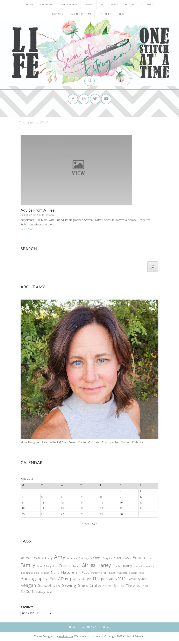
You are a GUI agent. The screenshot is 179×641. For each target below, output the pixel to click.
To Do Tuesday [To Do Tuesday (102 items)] (33, 592)
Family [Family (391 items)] (28, 566)
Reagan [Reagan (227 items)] (28, 586)
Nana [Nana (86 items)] (55, 573)
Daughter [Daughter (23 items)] (107, 558)
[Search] (152, 266)
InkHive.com (66, 637)
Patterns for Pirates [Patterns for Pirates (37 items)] (103, 573)
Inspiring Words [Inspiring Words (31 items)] (30, 573)
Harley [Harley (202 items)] (104, 566)
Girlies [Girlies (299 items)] (88, 566)
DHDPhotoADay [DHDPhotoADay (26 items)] (122, 558)
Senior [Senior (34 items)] (56, 586)
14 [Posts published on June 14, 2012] (81, 503)
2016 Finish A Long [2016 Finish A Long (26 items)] (42, 558)
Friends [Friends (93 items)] (65, 566)
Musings (57, 14)
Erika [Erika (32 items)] (149, 558)
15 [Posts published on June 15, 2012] (101, 503)
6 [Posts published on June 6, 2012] (61, 497)
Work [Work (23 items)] (49, 592)
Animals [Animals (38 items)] (72, 558)
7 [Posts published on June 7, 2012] (81, 497)
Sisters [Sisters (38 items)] (107, 586)
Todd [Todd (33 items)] (145, 586)
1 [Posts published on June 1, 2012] (101, 491)
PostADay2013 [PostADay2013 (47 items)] (137, 579)
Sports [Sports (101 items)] (118, 586)
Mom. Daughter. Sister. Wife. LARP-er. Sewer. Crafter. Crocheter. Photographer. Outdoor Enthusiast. (83, 442)
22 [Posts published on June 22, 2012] (101, 508)
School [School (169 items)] (44, 586)
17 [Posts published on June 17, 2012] (140, 503)
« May (85, 524)
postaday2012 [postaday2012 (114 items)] (113, 579)
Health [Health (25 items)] (116, 566)
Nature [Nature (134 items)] (67, 573)
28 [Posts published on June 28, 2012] (81, 514)
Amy (51, 215)
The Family (105, 14)
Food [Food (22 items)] (55, 566)
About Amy (47, 5)
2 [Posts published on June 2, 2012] (120, 491)
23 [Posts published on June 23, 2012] (121, 508)
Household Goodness (139, 5)
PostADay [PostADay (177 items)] (58, 579)
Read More (28, 229)
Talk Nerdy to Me (80, 14)
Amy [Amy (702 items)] (59, 558)
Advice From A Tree (38, 210)
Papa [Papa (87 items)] (86, 573)
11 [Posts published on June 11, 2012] (23, 503)
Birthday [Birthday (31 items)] (84, 558)
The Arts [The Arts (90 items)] (133, 586)
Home (29, 5)
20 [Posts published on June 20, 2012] (62, 508)
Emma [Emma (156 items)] (139, 558)
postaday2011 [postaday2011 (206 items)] (84, 579)
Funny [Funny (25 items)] (76, 566)
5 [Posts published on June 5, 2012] (42, 497)
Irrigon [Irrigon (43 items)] (45, 573)
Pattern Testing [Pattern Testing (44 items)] (127, 573)
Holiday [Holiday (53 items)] (127, 566)
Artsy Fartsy (69, 5)
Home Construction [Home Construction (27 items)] (144, 566)
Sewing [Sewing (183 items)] (69, 586)
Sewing (88, 5)
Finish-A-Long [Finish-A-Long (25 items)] (44, 566)
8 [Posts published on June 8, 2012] (101, 497)
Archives (27, 607)
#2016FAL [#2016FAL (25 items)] (26, 558)
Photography (109, 5)
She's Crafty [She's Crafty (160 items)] (89, 586)
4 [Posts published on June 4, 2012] (22, 497)
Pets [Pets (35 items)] (141, 573)
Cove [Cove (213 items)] (96, 558)
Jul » (95, 524)
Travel (123, 14)
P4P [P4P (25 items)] (78, 573)
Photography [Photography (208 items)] (34, 579)
